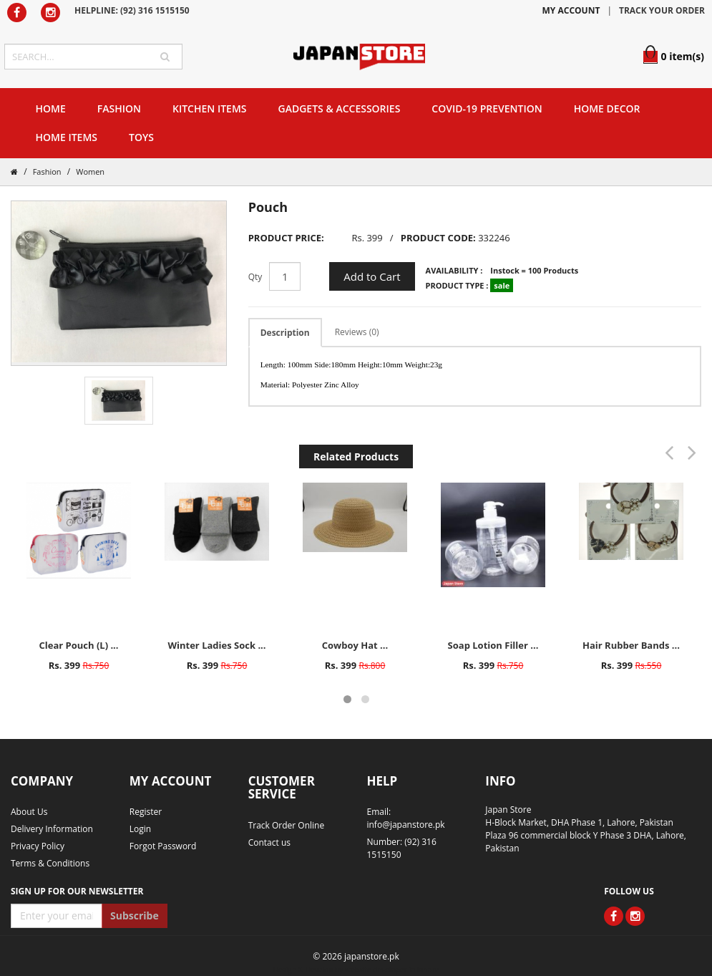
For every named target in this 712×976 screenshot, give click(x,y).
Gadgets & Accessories (339, 108)
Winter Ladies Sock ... (216, 645)
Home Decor (607, 108)
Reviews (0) (357, 332)
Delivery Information (52, 829)
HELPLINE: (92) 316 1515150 (132, 10)
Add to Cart (371, 276)
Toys (141, 137)
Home (51, 108)
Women (90, 171)
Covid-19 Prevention (486, 108)
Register (146, 812)
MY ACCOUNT (571, 10)
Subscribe (134, 915)
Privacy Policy (37, 846)
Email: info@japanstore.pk (405, 818)
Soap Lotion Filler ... (493, 645)
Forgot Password (163, 846)
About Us (29, 812)
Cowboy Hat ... (355, 645)
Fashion (119, 108)
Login (140, 829)
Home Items (66, 137)
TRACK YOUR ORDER (662, 10)
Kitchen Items (209, 108)
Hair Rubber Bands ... (631, 645)
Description (285, 333)
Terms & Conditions (50, 863)
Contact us (269, 842)
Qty (255, 277)
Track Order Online (286, 825)
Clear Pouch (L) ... (78, 645)
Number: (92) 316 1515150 (401, 848)
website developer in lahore (392, 970)
